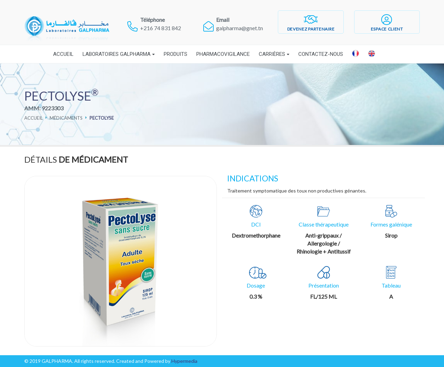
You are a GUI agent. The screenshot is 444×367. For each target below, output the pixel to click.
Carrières (272, 54)
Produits (175, 54)
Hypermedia (184, 361)
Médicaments (66, 118)
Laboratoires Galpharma (117, 54)
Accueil (63, 54)
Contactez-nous (320, 54)
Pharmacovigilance (223, 54)
